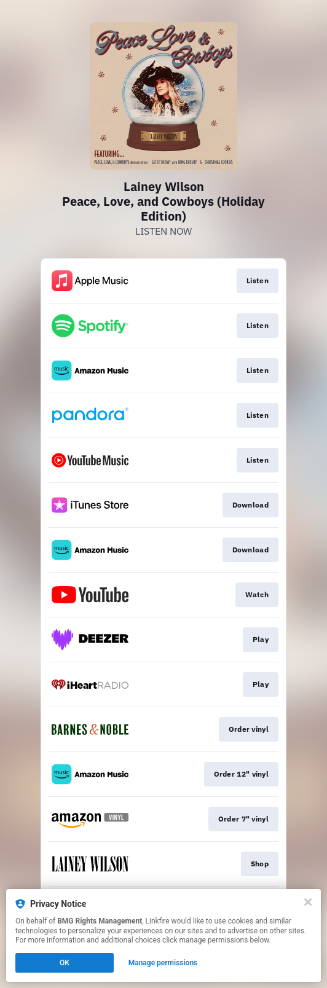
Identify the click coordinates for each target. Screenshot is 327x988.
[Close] (308, 902)
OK (64, 963)
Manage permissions (163, 963)
